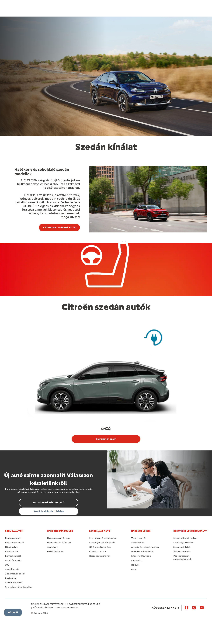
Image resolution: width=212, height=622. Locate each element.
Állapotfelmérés (182, 551)
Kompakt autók (13, 556)
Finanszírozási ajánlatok (59, 542)
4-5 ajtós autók (13, 560)
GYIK (133, 569)
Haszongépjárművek (99, 556)
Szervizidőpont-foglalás (185, 538)
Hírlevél (135, 564)
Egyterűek (10, 578)
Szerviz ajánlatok (182, 547)
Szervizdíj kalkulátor (183, 542)
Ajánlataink (52, 547)
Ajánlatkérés (137, 542)
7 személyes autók (15, 573)
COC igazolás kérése (100, 547)
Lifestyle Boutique (141, 556)
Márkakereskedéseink (142, 551)
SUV (7, 564)
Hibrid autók (11, 547)
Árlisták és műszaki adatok (145, 547)
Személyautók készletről (102, 542)
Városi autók (11, 551)
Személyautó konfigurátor (18, 587)
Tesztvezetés (138, 538)
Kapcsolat (136, 560)
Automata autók (14, 582)
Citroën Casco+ (97, 551)
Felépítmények (55, 551)
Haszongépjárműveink (58, 538)
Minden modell (13, 538)
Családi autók (12, 569)
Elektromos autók (14, 542)
